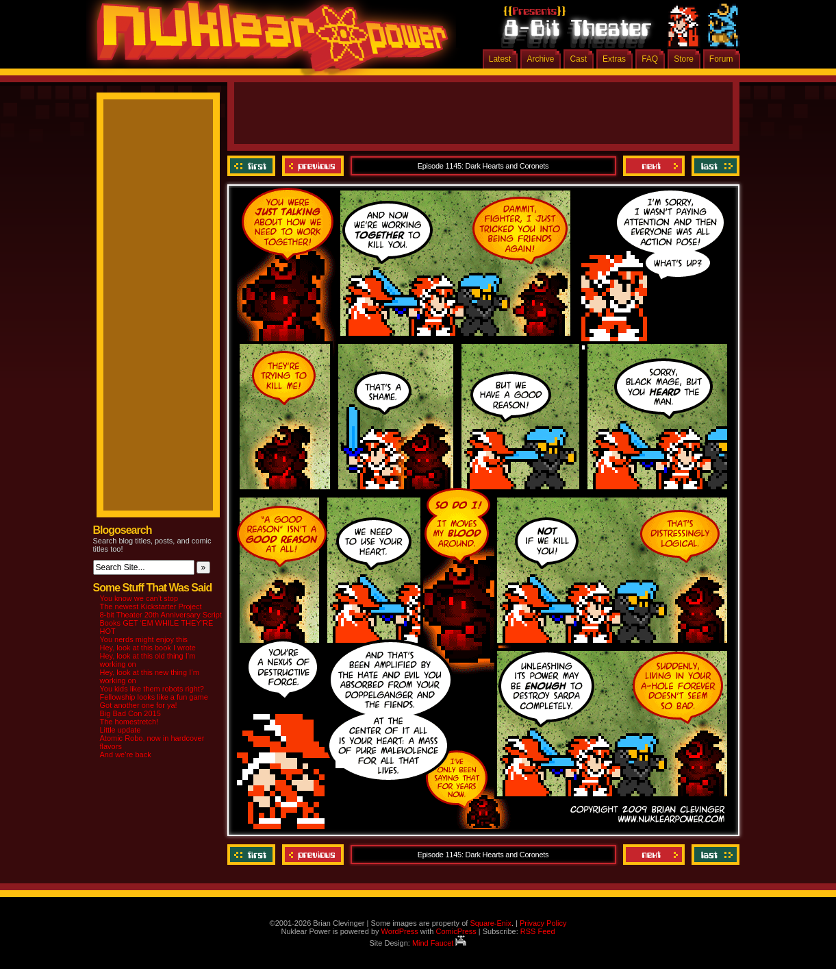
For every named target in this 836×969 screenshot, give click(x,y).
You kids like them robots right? (152, 689)
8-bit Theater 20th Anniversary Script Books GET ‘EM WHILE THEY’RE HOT (161, 623)
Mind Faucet (439, 943)
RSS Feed (537, 931)
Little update (120, 730)
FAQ (650, 59)
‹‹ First (253, 165)
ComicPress (455, 931)
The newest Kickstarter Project (151, 606)
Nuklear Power (267, 41)
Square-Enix (490, 923)
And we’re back (125, 754)
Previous (313, 165)
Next (654, 165)
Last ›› (713, 165)
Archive (540, 59)
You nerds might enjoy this (144, 639)
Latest (500, 59)
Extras (614, 59)
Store (684, 59)
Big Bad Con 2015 (130, 713)
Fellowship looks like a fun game (154, 697)
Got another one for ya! (138, 705)
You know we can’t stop (139, 598)
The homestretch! (129, 721)
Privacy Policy (543, 923)
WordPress (399, 931)
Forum (721, 59)
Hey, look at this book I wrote (148, 647)
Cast (578, 59)
